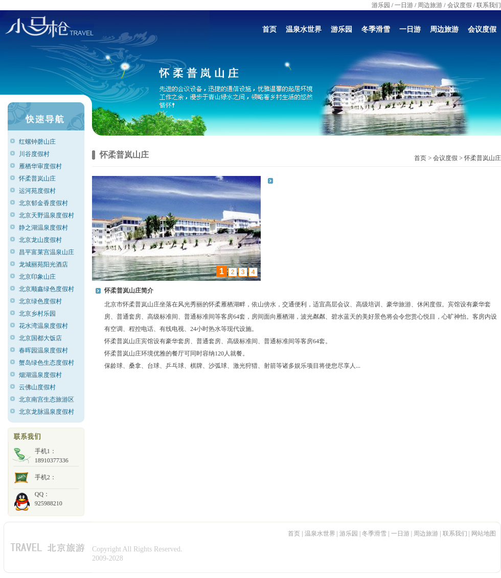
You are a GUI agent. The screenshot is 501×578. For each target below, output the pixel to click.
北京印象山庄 (42, 276)
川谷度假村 (39, 154)
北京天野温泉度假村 (46, 215)
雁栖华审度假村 (42, 166)
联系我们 (488, 5)
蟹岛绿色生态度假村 (46, 362)
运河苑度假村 (42, 190)
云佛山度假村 (41, 387)
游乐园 (381, 5)
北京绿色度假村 (43, 301)
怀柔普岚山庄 (42, 178)
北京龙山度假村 (43, 239)
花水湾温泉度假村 (45, 325)
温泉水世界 (304, 29)
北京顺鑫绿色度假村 (46, 289)
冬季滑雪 (375, 29)
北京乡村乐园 (42, 313)
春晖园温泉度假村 (45, 350)
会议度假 (459, 5)
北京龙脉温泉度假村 (46, 411)
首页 (269, 29)
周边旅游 (430, 5)
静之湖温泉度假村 (45, 227)
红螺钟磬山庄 (42, 141)
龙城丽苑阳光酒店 (45, 264)
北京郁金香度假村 (45, 203)
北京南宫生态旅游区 (46, 399)
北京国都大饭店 (43, 338)
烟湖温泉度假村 (43, 375)
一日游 (404, 5)
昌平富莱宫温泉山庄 (46, 252)
